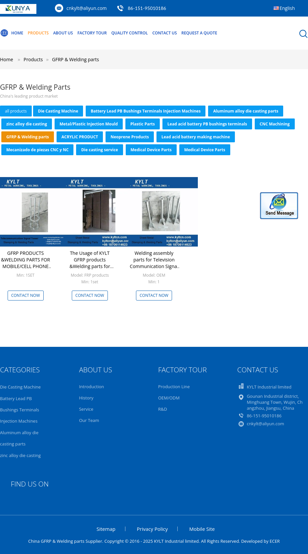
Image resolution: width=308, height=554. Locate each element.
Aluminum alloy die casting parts (245, 111)
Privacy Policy (152, 529)
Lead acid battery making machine (195, 137)
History (86, 398)
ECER (275, 541)
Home (11, 33)
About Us (63, 33)
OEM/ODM (169, 398)
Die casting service (99, 150)
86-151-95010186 (147, 8)
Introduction (91, 387)
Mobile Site (202, 529)
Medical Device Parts (151, 150)
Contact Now (25, 295)
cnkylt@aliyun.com (86, 8)
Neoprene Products (129, 137)
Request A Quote (199, 33)
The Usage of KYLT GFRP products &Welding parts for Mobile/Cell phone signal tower (89, 266)
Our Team (89, 420)
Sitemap (106, 529)
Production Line (174, 387)
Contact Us (164, 33)
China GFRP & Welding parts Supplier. (66, 541)
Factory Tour (92, 33)
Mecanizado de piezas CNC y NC (37, 150)
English (287, 8)
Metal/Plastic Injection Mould (89, 124)
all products (16, 111)
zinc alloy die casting (26, 124)
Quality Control (129, 33)
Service (86, 409)
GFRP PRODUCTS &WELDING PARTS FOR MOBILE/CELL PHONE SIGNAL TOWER (25, 263)
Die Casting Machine (58, 111)
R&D (162, 409)
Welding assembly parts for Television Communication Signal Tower (154, 263)
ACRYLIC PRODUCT (80, 137)
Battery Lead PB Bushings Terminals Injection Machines (145, 111)
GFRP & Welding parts (75, 59)
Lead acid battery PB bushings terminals (207, 124)
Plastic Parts (142, 124)
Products (38, 33)
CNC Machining (275, 124)
